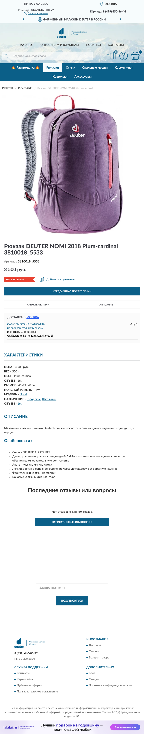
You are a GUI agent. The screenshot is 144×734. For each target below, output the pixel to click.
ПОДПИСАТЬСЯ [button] (72, 600)
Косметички (124, 67)
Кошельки (60, 76)
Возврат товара (99, 657)
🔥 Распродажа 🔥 (25, 67)
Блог (92, 673)
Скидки (94, 679)
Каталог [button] (26, 45)
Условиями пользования (68, 613)
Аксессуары (82, 76)
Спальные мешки (95, 67)
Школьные (49, 399)
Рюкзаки (52, 67)
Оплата (94, 651)
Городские (34, 399)
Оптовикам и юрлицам (59, 45)
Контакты (116, 45)
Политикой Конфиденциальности (92, 610)
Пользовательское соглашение (37, 691)
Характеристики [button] (38, 304)
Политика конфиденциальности (110, 685)
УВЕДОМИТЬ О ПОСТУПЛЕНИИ (72, 291)
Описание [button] (106, 304)
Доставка (95, 645)
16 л (20, 403)
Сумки (70, 67)
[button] (36, 13)
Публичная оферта (29, 685)
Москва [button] (32, 317)
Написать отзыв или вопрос (72, 522)
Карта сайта (25, 679)
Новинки (93, 45)
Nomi (23, 394)
